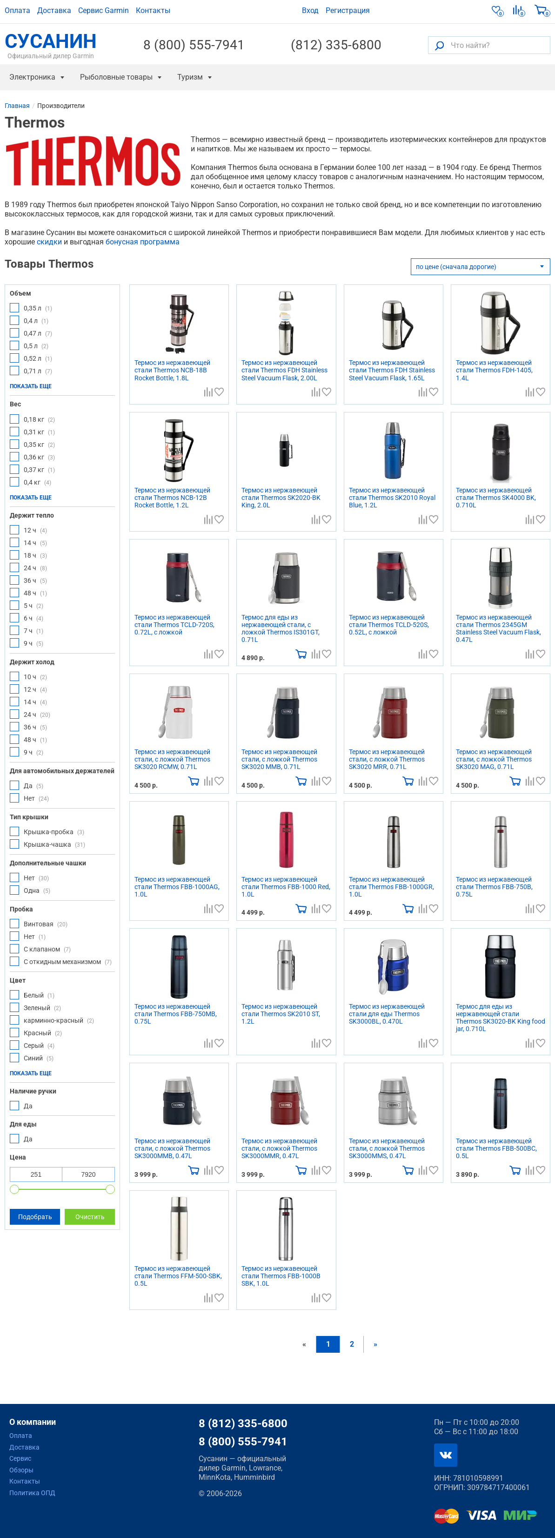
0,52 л (31, 358)
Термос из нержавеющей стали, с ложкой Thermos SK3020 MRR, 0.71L (387, 759)
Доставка (54, 10)
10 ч (28, 676)
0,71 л (31, 370)
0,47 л (31, 332)
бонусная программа (143, 241)
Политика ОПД (32, 1493)
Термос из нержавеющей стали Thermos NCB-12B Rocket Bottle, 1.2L (172, 497)
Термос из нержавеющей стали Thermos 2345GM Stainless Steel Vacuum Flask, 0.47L (498, 628)
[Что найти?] (489, 45)
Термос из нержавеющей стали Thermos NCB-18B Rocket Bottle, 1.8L (172, 370)
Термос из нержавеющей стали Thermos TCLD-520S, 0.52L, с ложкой (389, 625)
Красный (36, 1032)
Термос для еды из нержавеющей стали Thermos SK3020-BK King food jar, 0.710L (500, 1017)
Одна (30, 890)
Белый (32, 994)
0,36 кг (32, 456)
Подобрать (35, 1217)
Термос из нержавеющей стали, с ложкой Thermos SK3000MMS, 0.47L (387, 1148)
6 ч (26, 617)
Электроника (32, 77)
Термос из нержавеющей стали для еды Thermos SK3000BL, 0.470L (387, 1014)
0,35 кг (32, 444)
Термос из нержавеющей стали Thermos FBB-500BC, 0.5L (496, 1148)
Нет (29, 798)
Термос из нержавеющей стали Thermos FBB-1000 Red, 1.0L (285, 887)
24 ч (28, 567)
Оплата (17, 10)
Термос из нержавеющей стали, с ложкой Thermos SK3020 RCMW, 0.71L (172, 759)
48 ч (28, 592)
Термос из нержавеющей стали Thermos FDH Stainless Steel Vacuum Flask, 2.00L (284, 370)
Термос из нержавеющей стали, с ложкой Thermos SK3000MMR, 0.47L (279, 1148)
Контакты (153, 10)
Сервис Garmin (103, 10)
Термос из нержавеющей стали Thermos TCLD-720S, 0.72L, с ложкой (174, 625)
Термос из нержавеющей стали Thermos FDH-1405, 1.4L (494, 370)
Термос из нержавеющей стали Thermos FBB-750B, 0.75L (494, 887)
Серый (32, 1045)
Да (26, 785)
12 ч (28, 529)
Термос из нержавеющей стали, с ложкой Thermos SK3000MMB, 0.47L (172, 1148)
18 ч (28, 555)
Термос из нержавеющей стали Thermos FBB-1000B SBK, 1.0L (281, 1276)
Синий (31, 1057)
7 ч (26, 630)
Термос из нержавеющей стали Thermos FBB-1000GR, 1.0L (391, 887)
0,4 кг (30, 481)
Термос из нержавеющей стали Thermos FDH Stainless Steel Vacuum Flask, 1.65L (392, 370)
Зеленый (35, 1007)
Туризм (190, 77)
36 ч (28, 580)
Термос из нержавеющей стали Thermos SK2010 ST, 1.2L (280, 1014)
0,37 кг (32, 469)
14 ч (28, 542)
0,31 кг (32, 431)
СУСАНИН (51, 45)
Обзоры (21, 1470)
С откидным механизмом (61, 961)
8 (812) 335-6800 (243, 1423)
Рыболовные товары (116, 77)
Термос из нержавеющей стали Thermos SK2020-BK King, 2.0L (281, 497)
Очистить (90, 1217)
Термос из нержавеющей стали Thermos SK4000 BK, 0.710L (496, 497)
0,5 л (29, 345)
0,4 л (29, 320)
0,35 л (31, 307)
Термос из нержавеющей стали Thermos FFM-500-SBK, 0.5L (178, 1276)
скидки (49, 241)
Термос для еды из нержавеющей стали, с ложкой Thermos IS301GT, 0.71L (280, 628)
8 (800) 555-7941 (194, 45)
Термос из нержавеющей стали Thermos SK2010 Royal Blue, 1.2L (392, 497)
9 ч (26, 643)
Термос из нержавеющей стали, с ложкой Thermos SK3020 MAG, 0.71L (494, 759)
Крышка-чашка (47, 844)
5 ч (26, 605)
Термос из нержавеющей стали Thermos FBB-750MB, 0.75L (175, 1014)
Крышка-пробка (47, 831)
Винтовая (38, 923)
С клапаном (40, 948)
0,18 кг (32, 419)
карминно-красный (52, 1020)
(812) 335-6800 (336, 45)
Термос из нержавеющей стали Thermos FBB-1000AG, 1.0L (177, 887)
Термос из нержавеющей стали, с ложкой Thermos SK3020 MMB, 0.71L (279, 759)
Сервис (20, 1458)
